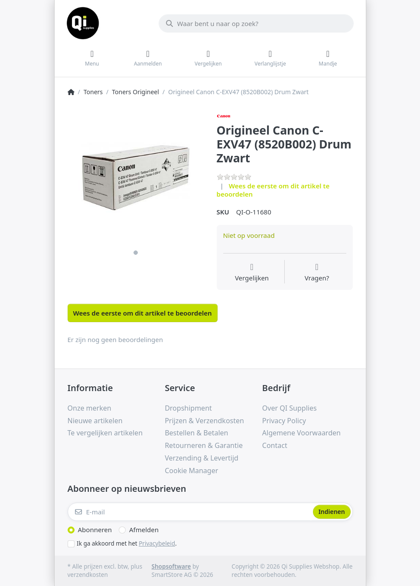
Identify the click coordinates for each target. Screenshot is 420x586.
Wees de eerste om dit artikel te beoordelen (273, 190)
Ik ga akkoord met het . (127, 543)
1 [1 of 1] (135, 252)
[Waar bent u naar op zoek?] (256, 23)
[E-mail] (189, 512)
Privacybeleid (157, 543)
